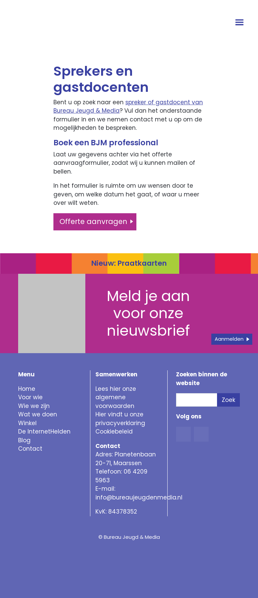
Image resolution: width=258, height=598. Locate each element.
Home (26, 389)
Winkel (27, 423)
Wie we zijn (34, 406)
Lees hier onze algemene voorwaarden (115, 397)
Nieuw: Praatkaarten (129, 263)
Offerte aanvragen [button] (93, 221)
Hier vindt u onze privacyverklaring (120, 418)
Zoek (228, 400)
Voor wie (30, 397)
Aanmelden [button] (229, 338)
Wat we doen (37, 414)
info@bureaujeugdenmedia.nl (138, 497)
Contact (30, 449)
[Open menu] (240, 23)
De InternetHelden (44, 431)
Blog (24, 440)
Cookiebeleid (114, 431)
